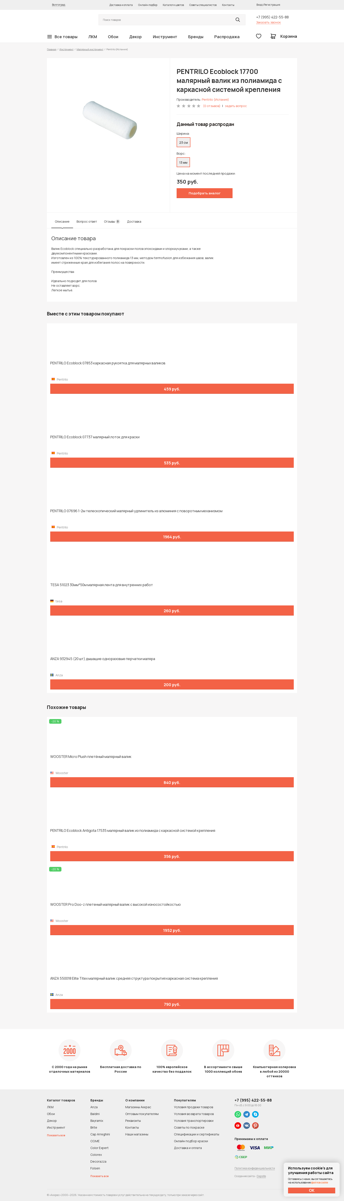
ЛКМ (92, 36)
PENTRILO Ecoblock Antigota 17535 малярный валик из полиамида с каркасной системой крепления (132, 830)
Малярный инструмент (90, 49)
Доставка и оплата (121, 5)
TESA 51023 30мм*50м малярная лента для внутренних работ (101, 585)
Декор (135, 36)
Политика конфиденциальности (255, 1168)
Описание (62, 221)
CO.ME (95, 1141)
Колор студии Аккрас (68, 19)
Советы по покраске (189, 1127)
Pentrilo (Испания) (215, 99)
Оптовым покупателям (142, 1114)
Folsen (95, 1168)
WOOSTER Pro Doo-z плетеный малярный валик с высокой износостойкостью (115, 904)
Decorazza (98, 1161)
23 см (183, 142)
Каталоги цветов (173, 5)
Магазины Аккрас (138, 1107)
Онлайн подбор (147, 5)
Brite (93, 1127)
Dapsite (261, 1176)
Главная (51, 49)
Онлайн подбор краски (191, 1141)
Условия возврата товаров (194, 1114)
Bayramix (96, 1121)
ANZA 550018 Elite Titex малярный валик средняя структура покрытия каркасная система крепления (134, 978)
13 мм (183, 162)
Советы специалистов (203, 5)
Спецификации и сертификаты (196, 1134)
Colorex (96, 1155)
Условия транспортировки (193, 1121)
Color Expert (99, 1148)
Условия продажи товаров (193, 1107)
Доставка (134, 221)
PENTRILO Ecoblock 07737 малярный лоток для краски (95, 437)
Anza (94, 1107)
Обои (113, 36)
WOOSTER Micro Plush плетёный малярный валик (90, 756)
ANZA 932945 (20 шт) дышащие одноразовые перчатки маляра (102, 659)
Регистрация (272, 5)
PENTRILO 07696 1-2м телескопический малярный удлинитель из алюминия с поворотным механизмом (136, 511)
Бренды (195, 36)
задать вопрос (236, 106)
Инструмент (165, 36)
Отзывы (112, 221)
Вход (259, 5)
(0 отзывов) (211, 106)
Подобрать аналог (205, 193)
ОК (312, 1190)
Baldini (95, 1114)
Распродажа (227, 36)
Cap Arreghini (100, 1134)
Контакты (228, 5)
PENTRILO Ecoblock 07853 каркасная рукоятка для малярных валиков (107, 363)
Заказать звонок (268, 22)
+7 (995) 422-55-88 (272, 17)
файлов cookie (319, 1182)
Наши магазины (136, 1134)
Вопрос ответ (87, 221)
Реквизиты (133, 1121)
